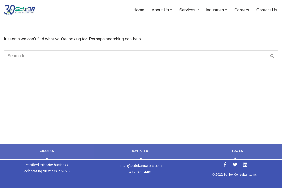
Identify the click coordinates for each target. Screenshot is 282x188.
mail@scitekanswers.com (141, 165)
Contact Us (266, 10)
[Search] (135, 55)
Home (139, 10)
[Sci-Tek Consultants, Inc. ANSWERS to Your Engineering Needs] (19, 10)
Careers (241, 10)
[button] (171, 10)
